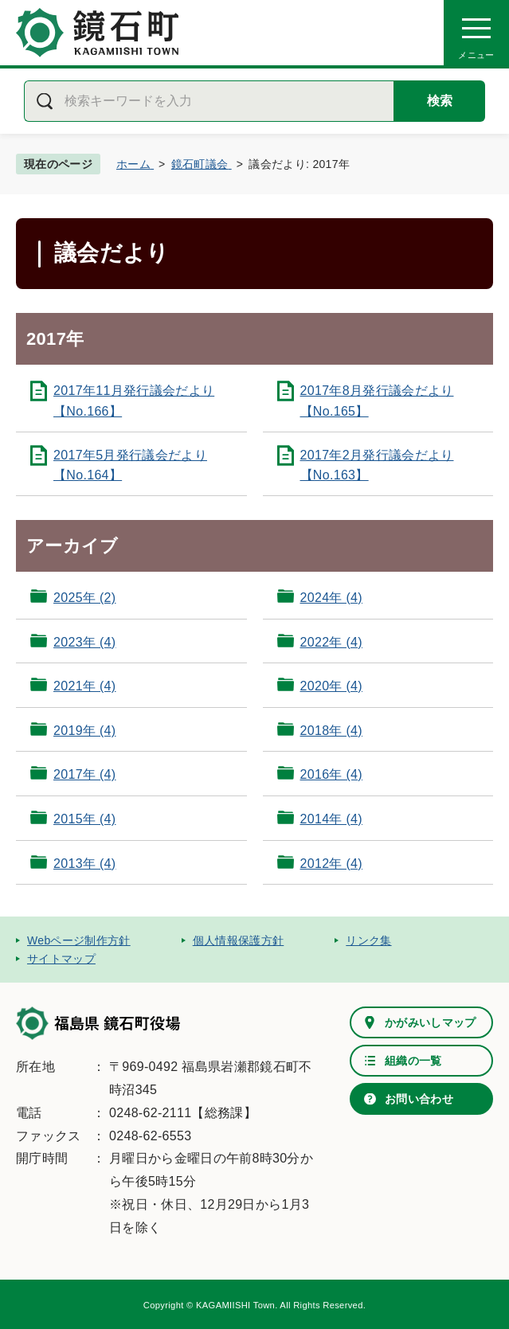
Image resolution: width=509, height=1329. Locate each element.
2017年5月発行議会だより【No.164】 (130, 465)
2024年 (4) (331, 597)
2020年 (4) (331, 686)
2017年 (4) (84, 774)
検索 (439, 100)
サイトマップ (61, 958)
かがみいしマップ (430, 1022)
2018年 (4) (331, 730)
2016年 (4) (331, 774)
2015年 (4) (84, 819)
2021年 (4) (84, 686)
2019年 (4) (84, 730)
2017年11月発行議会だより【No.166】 (133, 401)
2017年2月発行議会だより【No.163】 (377, 465)
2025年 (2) (84, 597)
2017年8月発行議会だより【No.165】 (377, 401)
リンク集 (368, 940)
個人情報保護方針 (238, 940)
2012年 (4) (331, 863)
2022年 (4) (331, 642)
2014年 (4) (331, 819)
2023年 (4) (84, 642)
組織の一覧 (413, 1060)
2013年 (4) (84, 863)
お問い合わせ (419, 1099)
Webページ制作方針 (79, 940)
